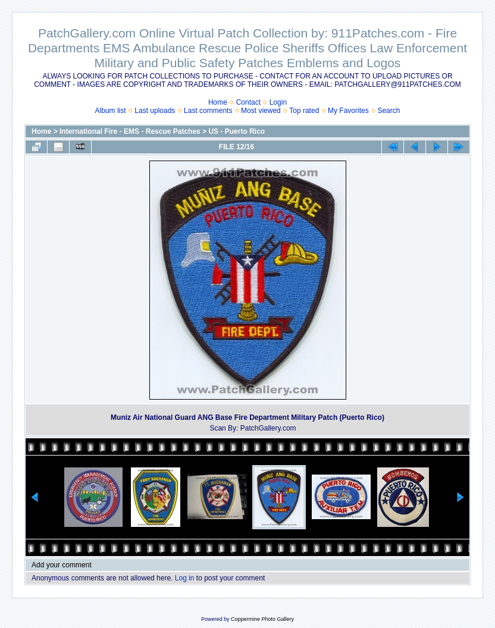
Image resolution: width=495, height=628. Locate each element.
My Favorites (348, 110)
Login (278, 102)
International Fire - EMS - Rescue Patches (129, 131)
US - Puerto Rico (236, 131)
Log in (185, 578)
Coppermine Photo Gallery (262, 619)
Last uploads (154, 110)
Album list (110, 110)
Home (217, 102)
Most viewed (261, 110)
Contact (248, 102)
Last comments (208, 110)
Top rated (304, 110)
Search (388, 110)
